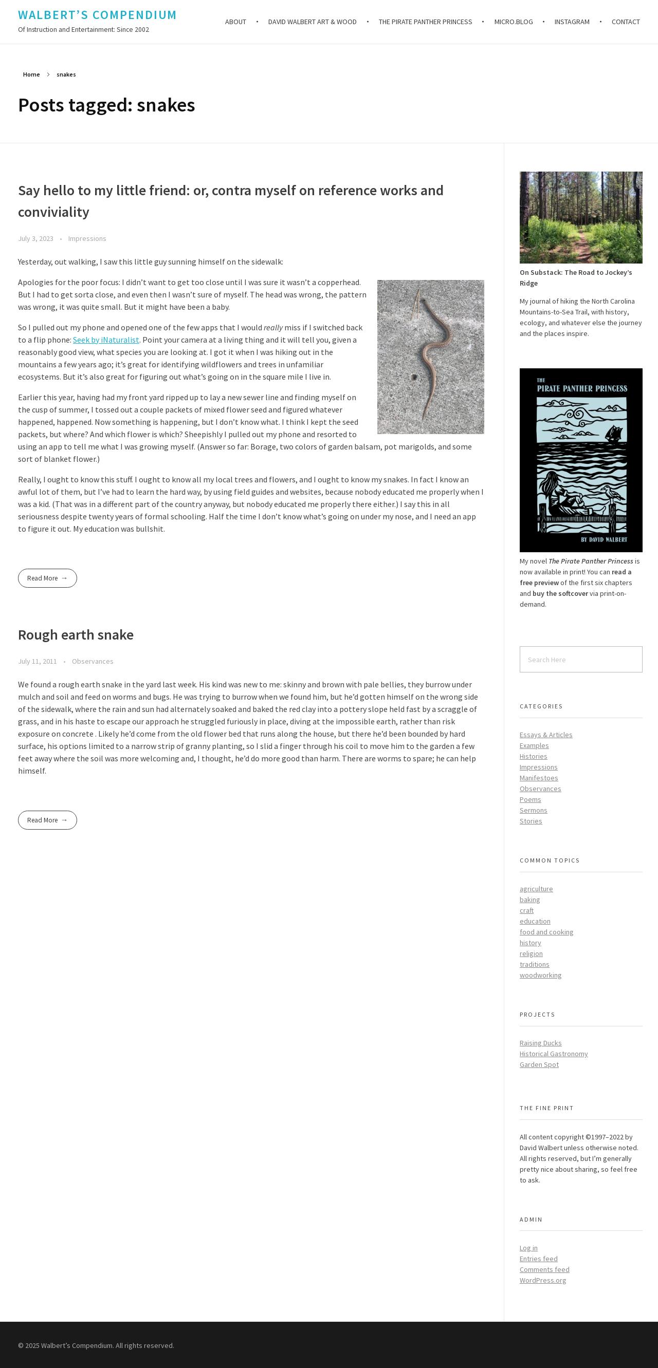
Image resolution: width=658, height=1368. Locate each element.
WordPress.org (543, 1280)
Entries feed (539, 1258)
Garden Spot (539, 1064)
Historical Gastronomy (554, 1053)
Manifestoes (539, 777)
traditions (535, 964)
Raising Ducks (541, 1042)
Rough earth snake (76, 634)
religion (531, 953)
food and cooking (547, 931)
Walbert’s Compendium (97, 15)
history (530, 942)
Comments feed (545, 1269)
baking (530, 899)
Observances (93, 661)
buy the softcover (560, 593)
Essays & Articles (546, 734)
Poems (530, 799)
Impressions (87, 238)
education (535, 921)
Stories (531, 821)
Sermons (533, 810)
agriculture (536, 888)
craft (527, 910)
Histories (533, 756)
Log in (529, 1247)
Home (31, 74)
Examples (534, 745)
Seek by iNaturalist (106, 339)
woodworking (541, 975)
